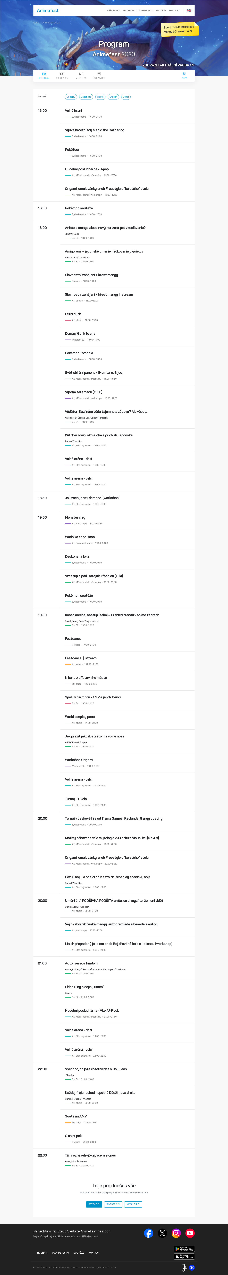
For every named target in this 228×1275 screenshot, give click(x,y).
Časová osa (99, 75)
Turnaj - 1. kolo (76, 799)
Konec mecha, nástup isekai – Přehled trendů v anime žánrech (112, 615)
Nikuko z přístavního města (86, 678)
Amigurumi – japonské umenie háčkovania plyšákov (104, 251)
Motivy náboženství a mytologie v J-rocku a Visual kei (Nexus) (112, 838)
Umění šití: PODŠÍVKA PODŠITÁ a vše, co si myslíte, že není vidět (114, 900)
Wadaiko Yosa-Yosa (80, 537)
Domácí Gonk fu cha (80, 333)
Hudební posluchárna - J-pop (87, 169)
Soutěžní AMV (76, 1116)
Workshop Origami (79, 760)
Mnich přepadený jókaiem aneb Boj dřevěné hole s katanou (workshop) (118, 944)
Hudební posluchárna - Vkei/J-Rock (92, 1010)
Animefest (48, 10)
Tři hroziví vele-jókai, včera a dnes (90, 1155)
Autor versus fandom (81, 963)
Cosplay (71, 96)
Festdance (73, 638)
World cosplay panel (80, 717)
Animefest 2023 (51, 22)
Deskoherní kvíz (77, 556)
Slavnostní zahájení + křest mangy (91, 275)
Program (128, 10)
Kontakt (174, 10)
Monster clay (75, 517)
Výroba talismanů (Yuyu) (83, 392)
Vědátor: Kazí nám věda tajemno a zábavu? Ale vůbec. (106, 411)
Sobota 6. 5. (62, 75)
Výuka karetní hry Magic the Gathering (94, 130)
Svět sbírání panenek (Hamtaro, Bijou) (94, 372)
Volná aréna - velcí (78, 478)
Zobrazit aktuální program (169, 65)
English (113, 96)
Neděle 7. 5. (81, 75)
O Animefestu (145, 10)
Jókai (126, 96)
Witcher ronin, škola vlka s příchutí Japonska (99, 435)
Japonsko (86, 96)
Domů (36, 22)
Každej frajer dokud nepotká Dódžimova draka (100, 1093)
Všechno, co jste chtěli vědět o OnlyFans (96, 1069)
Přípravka (113, 10)
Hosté (100, 96)
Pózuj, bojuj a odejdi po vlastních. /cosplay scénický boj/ (107, 877)
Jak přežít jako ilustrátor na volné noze (94, 736)
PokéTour (72, 149)
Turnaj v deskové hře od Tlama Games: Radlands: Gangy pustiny (113, 818)
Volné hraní (73, 110)
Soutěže (161, 10)
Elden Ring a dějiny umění (84, 987)
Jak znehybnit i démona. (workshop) (92, 498)
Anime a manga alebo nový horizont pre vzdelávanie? (105, 228)
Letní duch (73, 314)
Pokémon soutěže (79, 208)
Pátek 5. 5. (44, 75)
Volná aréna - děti (78, 459)
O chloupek (73, 1136)
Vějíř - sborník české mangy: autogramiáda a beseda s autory (111, 924)
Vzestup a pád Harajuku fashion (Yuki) (94, 576)
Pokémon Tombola (79, 353)
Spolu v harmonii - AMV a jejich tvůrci (93, 697)
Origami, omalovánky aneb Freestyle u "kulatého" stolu (107, 189)
